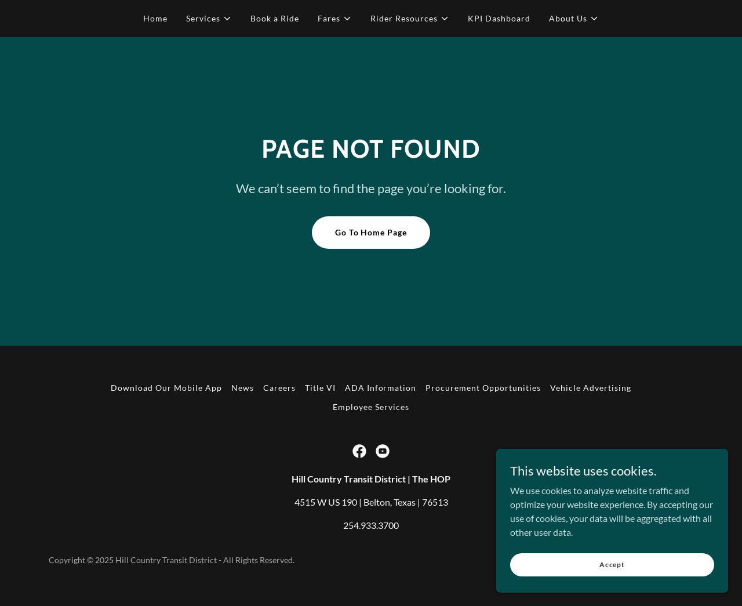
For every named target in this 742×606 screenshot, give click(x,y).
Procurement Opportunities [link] (483, 388)
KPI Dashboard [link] (499, 18)
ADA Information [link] (381, 388)
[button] (209, 19)
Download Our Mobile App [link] (166, 388)
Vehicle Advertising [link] (590, 388)
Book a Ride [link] (274, 18)
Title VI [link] (320, 388)
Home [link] (155, 18)
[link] (359, 451)
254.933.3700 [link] (371, 525)
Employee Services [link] (371, 407)
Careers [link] (279, 388)
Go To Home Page (371, 232)
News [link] (242, 388)
